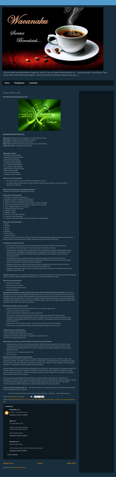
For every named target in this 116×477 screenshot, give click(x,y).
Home (7, 83)
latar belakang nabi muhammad (44, 399)
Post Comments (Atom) (19, 467)
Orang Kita (12, 409)
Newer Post (8, 463)
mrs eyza (12, 441)
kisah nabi (31, 399)
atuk (10, 421)
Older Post (71, 463)
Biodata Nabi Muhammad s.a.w (17, 399)
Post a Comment (12, 454)
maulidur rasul (59, 399)
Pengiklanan (19, 83)
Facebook (33, 83)
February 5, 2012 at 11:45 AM (18, 415)
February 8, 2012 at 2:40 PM (18, 450)
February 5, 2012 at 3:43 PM (18, 435)
